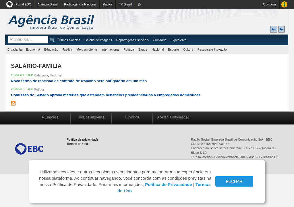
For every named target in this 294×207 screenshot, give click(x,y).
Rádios (108, 4)
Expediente (178, 40)
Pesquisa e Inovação (212, 49)
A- (282, 29)
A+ (273, 29)
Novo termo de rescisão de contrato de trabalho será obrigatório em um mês (79, 81)
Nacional (158, 49)
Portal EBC (23, 4)
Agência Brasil (47, 4)
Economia (33, 49)
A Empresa (50, 117)
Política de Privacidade (168, 184)
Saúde (142, 49)
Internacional (110, 49)
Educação (51, 49)
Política (129, 49)
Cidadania (14, 49)
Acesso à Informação (284, 4)
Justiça (67, 49)
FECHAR (234, 181)
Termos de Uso (77, 143)
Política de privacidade (82, 139)
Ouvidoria (269, 4)
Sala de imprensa (91, 117)
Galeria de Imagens (98, 40)
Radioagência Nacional (80, 4)
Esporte (173, 49)
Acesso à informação (173, 117)
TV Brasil (125, 4)
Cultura (188, 49)
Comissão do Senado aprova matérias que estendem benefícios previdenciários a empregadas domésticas (105, 95)
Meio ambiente (86, 49)
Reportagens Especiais (132, 40)
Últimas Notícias (68, 40)
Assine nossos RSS (139, 4)
